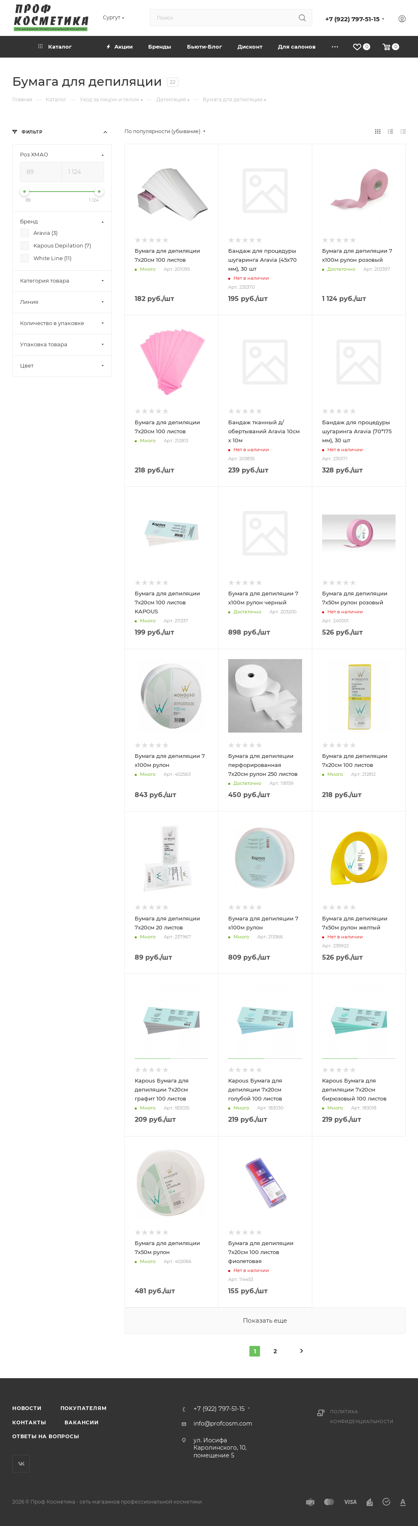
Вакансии (81, 1422)
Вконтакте (21, 1464)
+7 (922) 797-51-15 (352, 19)
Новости (27, 1408)
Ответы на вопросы (45, 1436)
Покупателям (83, 1408)
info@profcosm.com (222, 1423)
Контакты (29, 1422)
